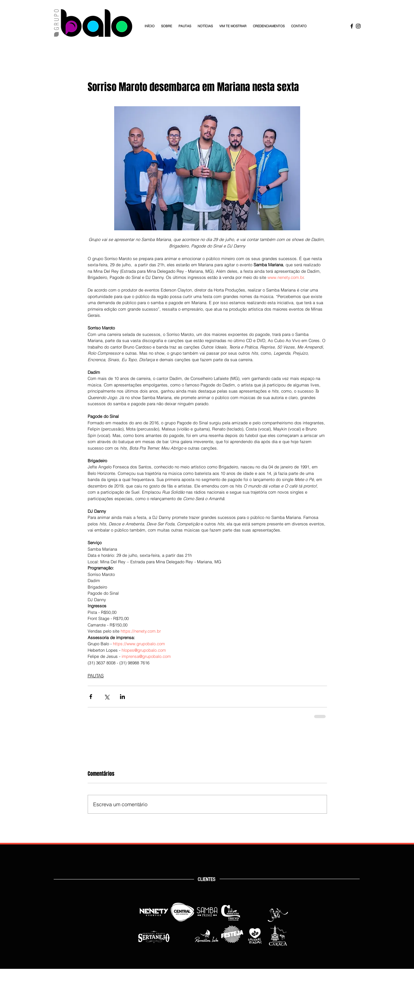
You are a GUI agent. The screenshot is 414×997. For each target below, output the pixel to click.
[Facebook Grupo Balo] (352, 26)
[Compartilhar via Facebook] (91, 696)
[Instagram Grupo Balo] (358, 26)
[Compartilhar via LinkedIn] (122, 696)
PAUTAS (96, 676)
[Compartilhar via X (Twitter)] (107, 696)
